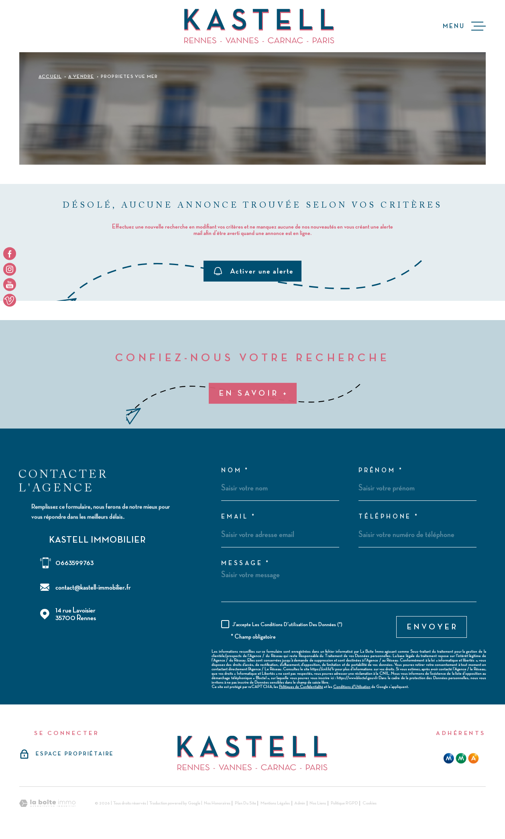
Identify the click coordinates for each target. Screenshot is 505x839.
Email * (238, 517)
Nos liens (318, 803)
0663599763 (74, 563)
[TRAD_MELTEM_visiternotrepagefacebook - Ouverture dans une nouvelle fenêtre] (9, 253)
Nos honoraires (217, 803)
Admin (299, 803)
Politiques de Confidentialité (301, 686)
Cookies (369, 803)
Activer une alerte (253, 271)
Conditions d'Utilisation (352, 686)
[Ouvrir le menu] (464, 26)
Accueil (50, 76)
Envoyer (432, 627)
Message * (245, 563)
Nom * (235, 470)
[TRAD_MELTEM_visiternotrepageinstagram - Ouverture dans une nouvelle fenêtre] (9, 269)
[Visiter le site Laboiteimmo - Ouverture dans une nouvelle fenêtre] (47, 803)
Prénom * (380, 470)
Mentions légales (275, 803)
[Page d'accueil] (259, 26)
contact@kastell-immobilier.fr (93, 587)
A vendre (81, 76)
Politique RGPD (344, 803)
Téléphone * (388, 517)
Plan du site (245, 803)
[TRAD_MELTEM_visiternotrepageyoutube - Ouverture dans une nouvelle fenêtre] (9, 284)
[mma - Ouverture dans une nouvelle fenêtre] (461, 758)
